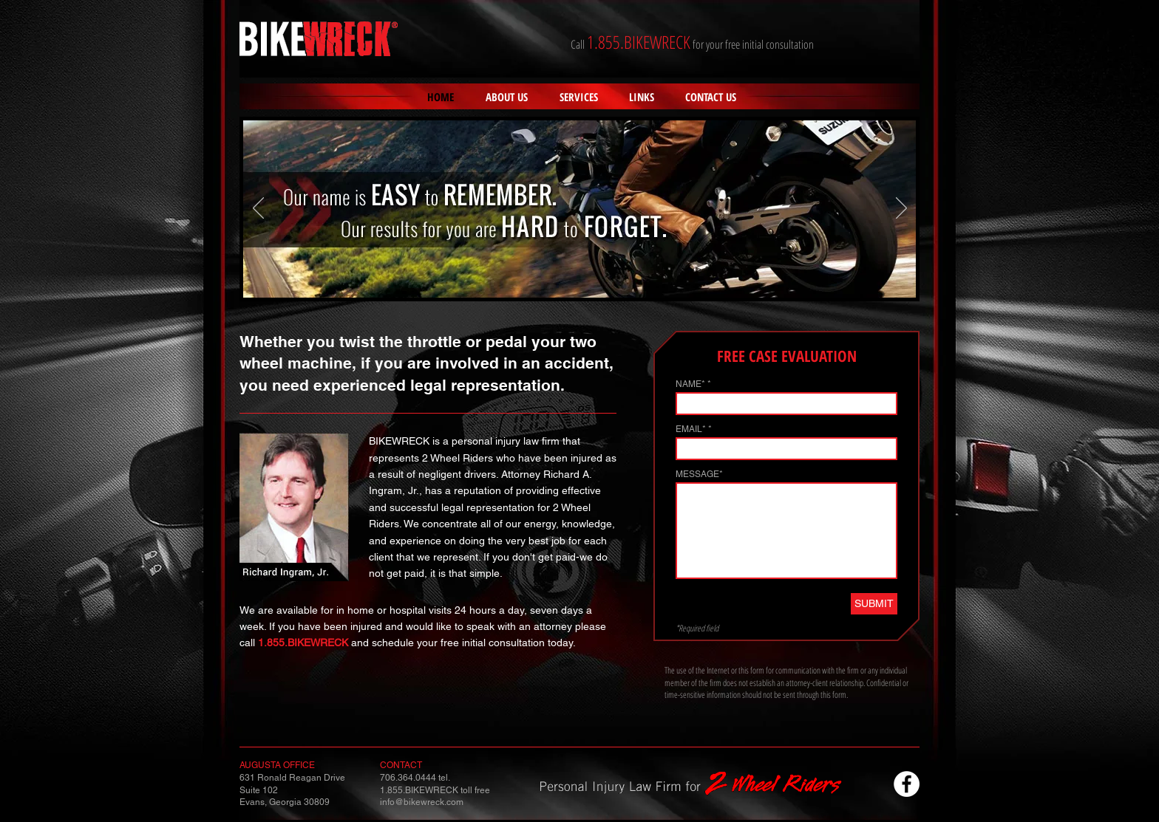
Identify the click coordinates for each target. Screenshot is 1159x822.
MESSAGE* (699, 474)
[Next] (901, 209)
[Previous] (258, 209)
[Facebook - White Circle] (907, 784)
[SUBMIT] (874, 603)
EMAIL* (691, 429)
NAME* (690, 384)
